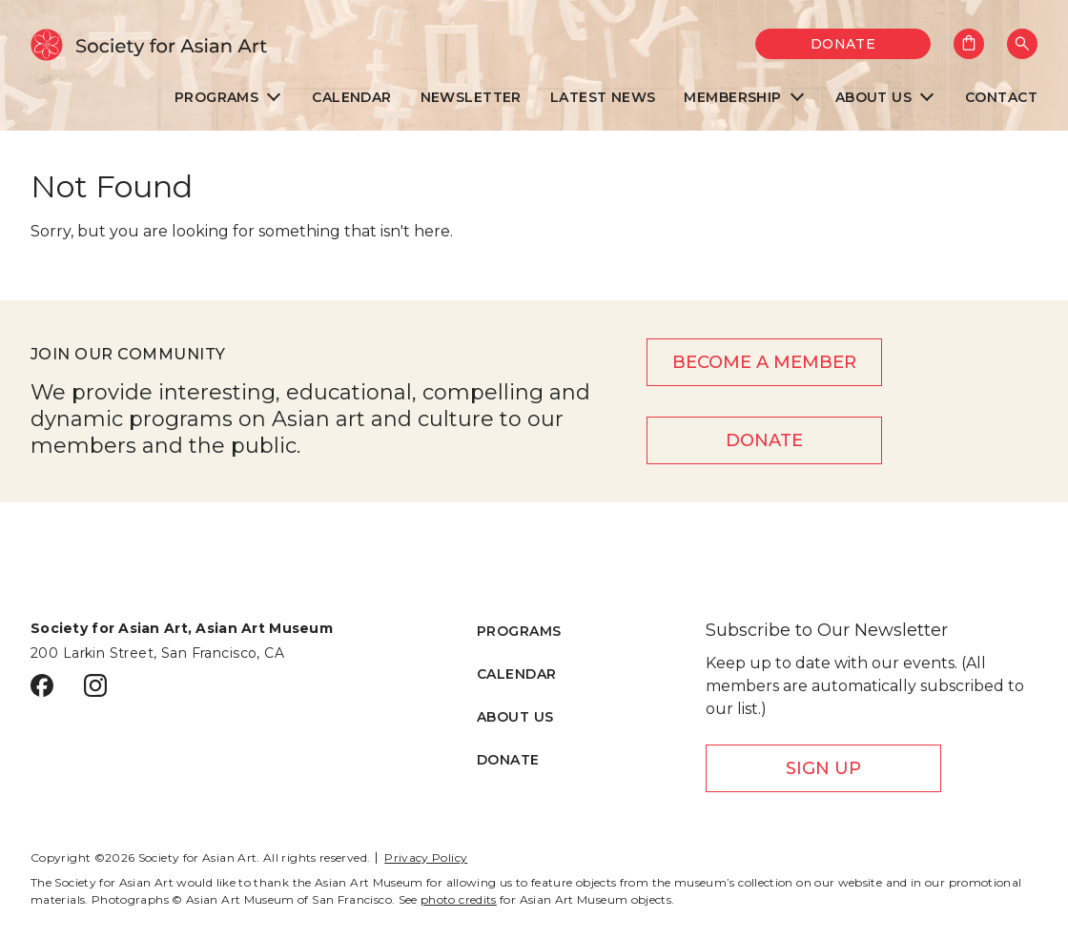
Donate (843, 43)
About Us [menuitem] (873, 98)
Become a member (764, 362)
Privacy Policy (425, 858)
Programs (519, 631)
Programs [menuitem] (216, 98)
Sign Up (823, 768)
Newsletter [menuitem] (471, 98)
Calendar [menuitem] (351, 98)
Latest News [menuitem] (603, 98)
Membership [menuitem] (732, 98)
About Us (515, 716)
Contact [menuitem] (1001, 98)
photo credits (459, 899)
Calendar (516, 674)
